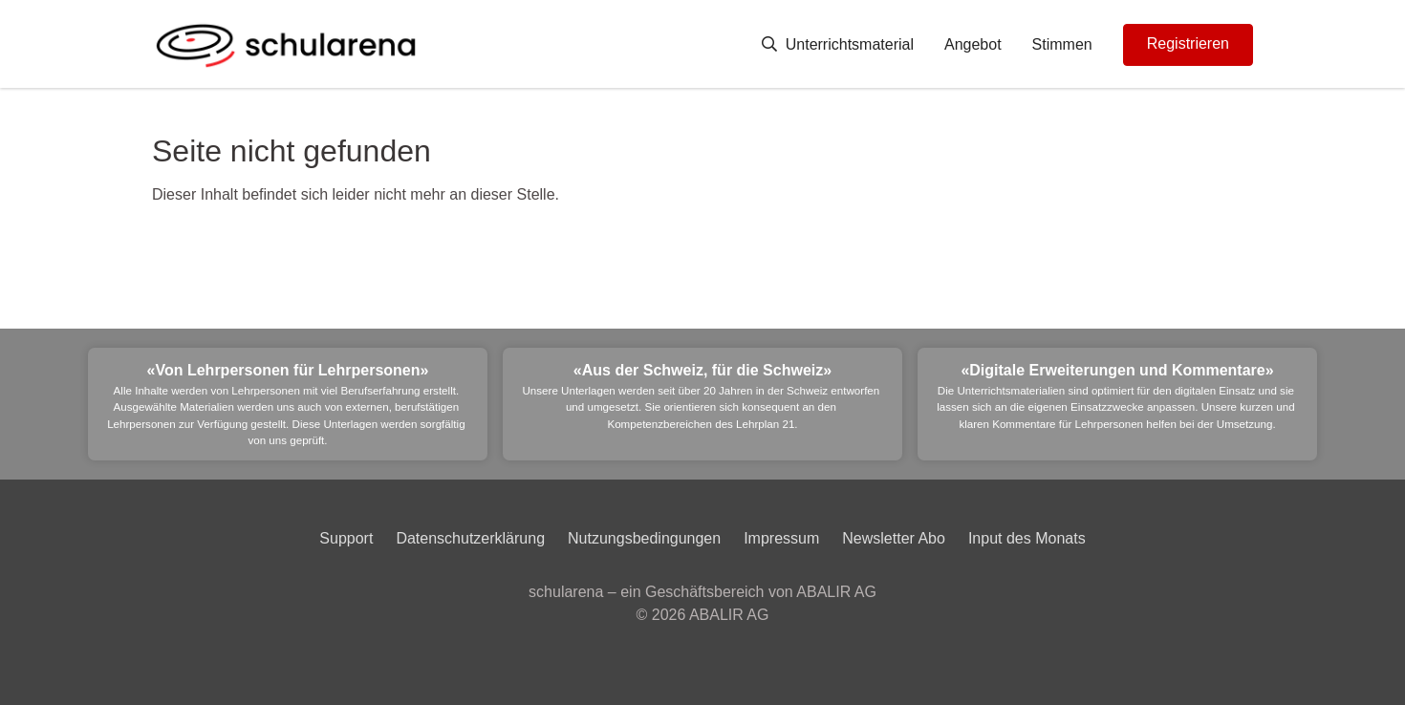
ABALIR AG (729, 615)
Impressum (781, 538)
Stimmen (1062, 44)
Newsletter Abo (893, 538)
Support (346, 538)
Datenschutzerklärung (470, 538)
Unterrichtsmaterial (838, 44)
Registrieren (1188, 43)
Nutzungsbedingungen (644, 538)
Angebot (973, 44)
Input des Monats (1027, 538)
